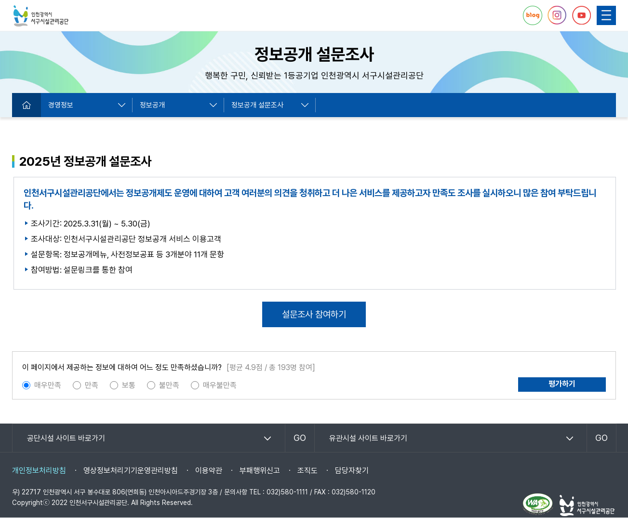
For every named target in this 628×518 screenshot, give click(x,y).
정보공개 (152, 105)
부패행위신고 (260, 471)
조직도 (307, 471)
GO (300, 438)
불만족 (169, 385)
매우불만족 (220, 385)
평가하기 (561, 383)
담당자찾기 (352, 471)
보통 (128, 385)
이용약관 (208, 471)
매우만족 (47, 385)
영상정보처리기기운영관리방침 (130, 471)
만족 (91, 385)
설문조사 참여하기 (314, 314)
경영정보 (60, 105)
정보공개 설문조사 (257, 105)
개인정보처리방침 (39, 471)
